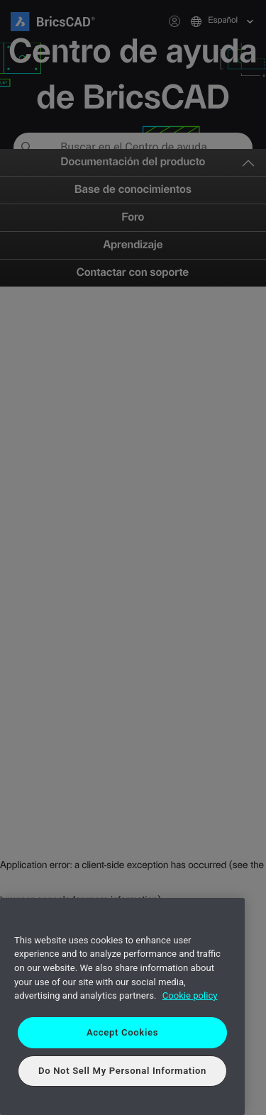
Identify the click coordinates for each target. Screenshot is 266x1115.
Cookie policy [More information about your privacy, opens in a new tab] (190, 995)
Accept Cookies (122, 1032)
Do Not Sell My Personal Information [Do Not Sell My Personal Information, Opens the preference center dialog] (122, 1070)
